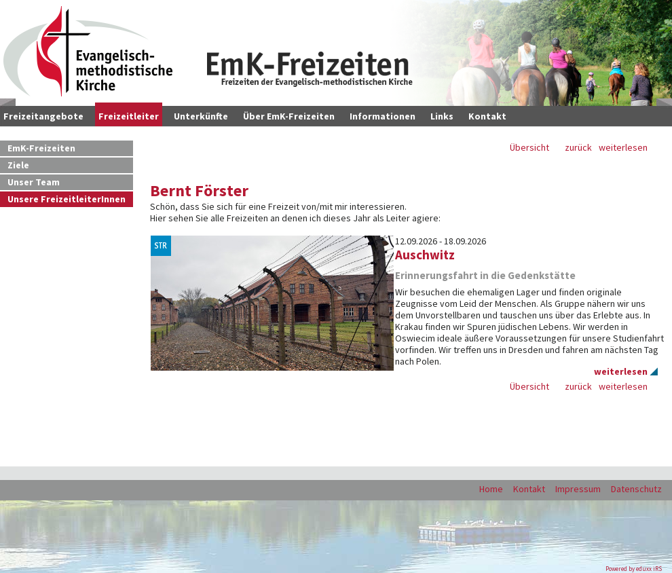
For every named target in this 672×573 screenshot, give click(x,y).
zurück (578, 147)
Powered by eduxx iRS (633, 568)
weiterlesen (623, 147)
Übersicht (529, 147)
